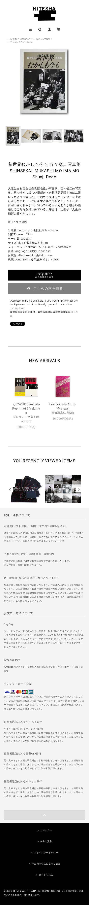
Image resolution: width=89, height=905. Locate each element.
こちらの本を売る (44, 288)
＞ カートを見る (44, 875)
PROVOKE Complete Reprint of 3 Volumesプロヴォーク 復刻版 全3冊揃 (26, 413)
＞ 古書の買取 (44, 841)
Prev (14, 404)
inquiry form (17, 308)
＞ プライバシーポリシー (44, 852)
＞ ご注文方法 (44, 830)
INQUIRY (44, 275)
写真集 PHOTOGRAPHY (22, 39)
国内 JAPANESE (44, 39)
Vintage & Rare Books (21, 42)
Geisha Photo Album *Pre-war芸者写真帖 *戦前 (63, 408)
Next (74, 404)
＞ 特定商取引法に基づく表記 (44, 863)
